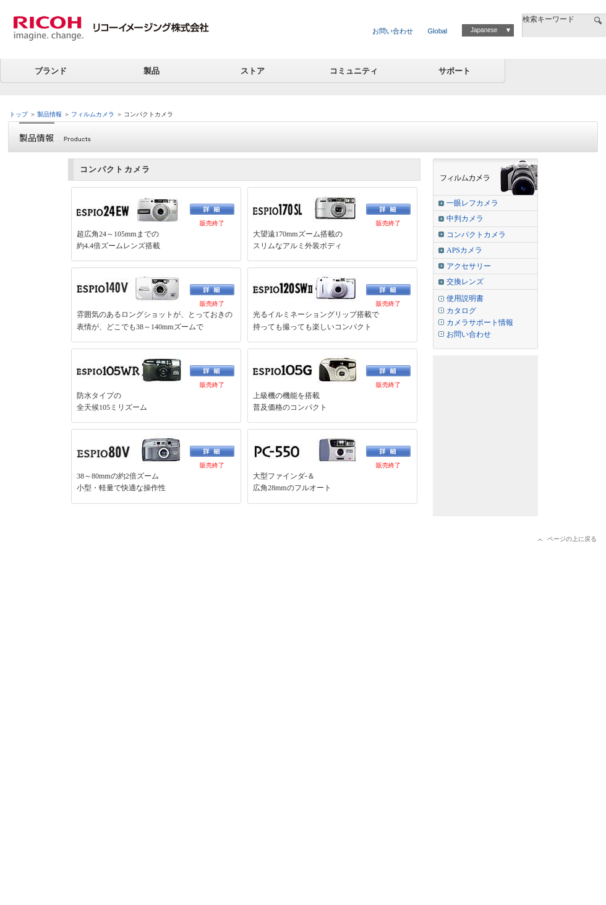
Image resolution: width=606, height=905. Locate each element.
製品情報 (49, 114)
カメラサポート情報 (479, 322)
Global (438, 31)
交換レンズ (465, 281)
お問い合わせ (392, 31)
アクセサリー (468, 266)
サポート (454, 71)
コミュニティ (354, 71)
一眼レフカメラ (472, 203)
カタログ (461, 310)
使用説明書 (465, 298)
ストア (253, 71)
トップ (18, 114)
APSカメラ (464, 250)
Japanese (484, 30)
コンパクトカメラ (476, 234)
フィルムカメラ (92, 114)
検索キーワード (548, 19)
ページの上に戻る (572, 538)
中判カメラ (465, 218)
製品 (151, 71)
